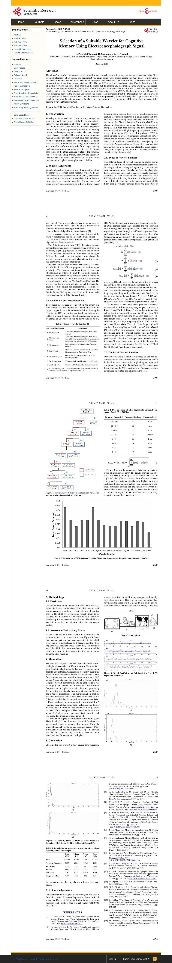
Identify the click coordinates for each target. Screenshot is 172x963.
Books (57, 22)
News (94, 22)
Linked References (21, 49)
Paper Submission (21, 86)
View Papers (18, 68)
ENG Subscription (21, 89)
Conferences (76, 22)
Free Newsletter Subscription (25, 93)
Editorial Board (19, 75)
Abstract (16, 35)
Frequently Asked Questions (25, 107)
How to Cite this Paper (22, 53)
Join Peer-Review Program (44, 959)
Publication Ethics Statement (25, 100)
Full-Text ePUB (19, 45)
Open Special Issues (21, 115)
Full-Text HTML (19, 42)
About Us (113, 22)
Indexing (16, 64)
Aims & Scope (19, 71)
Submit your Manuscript (135, 959)
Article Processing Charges (24, 82)
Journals (39, 22)
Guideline (17, 79)
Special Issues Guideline (23, 122)
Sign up (113, 959)
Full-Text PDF (19, 38)
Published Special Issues (23, 119)
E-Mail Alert (21, 959)
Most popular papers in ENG (25, 97)
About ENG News (20, 104)
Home (20, 22)
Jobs (132, 22)
